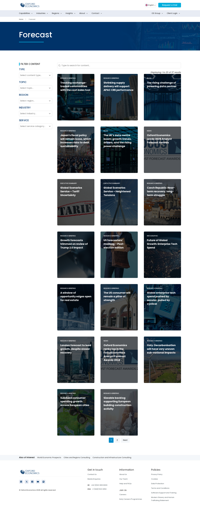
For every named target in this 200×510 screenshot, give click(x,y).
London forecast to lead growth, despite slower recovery (75, 349)
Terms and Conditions (160, 488)
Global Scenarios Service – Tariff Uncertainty (71, 191)
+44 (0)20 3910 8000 (99, 485)
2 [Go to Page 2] (117, 440)
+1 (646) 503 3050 (99, 489)
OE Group (158, 13)
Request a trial (169, 5)
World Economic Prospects (49, 457)
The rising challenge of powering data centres (161, 84)
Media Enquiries (94, 479)
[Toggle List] (49, 75)
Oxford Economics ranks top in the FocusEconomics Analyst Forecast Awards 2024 (115, 353)
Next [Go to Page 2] (125, 440)
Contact (97, 13)
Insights (71, 13)
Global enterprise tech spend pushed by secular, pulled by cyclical (161, 298)
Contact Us (92, 474)
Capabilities (26, 13)
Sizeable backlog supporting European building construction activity (117, 403)
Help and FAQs (125, 483)
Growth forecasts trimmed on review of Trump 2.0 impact (74, 244)
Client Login (174, 13)
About (84, 13)
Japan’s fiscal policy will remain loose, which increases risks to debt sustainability (75, 141)
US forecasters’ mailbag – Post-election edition (114, 244)
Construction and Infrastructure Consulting (112, 457)
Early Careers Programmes (130, 499)
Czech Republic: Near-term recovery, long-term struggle (161, 191)
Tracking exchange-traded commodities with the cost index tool (75, 86)
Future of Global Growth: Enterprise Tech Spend (162, 244)
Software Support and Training (163, 493)
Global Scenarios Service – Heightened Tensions (117, 191)
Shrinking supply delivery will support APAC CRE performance (118, 86)
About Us (123, 474)
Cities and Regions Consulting (77, 457)
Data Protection (157, 483)
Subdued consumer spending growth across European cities (74, 401)
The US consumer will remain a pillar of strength (117, 296)
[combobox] (33, 75)
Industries (42, 13)
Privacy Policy (156, 474)
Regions (57, 13)
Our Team (123, 479)
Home (21, 19)
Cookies (154, 479)
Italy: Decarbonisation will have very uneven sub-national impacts (161, 349)
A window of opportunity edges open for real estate (75, 296)
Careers (122, 494)
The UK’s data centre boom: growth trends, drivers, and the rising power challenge (118, 141)
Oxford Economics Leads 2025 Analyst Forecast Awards (159, 139)
